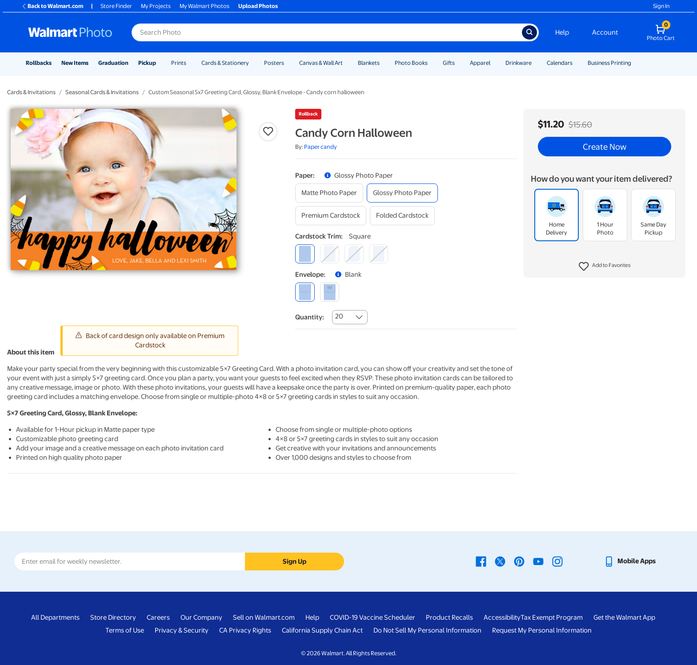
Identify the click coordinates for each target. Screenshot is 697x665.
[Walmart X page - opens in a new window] (500, 561)
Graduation (113, 63)
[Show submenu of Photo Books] (431, 63)
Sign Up (294, 561)
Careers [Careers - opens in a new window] (158, 617)
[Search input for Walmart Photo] (327, 32)
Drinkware (518, 63)
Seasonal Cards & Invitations (102, 92)
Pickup (147, 63)
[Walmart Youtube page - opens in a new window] (538, 561)
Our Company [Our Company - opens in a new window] (201, 617)
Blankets (369, 63)
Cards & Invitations (31, 92)
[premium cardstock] (330, 215)
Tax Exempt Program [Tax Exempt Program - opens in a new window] (552, 617)
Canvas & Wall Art (321, 63)
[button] (604, 266)
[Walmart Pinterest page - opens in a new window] (519, 561)
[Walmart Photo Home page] (70, 32)
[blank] (304, 292)
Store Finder (116, 6)
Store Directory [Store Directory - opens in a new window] (113, 617)
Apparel (480, 63)
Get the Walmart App (624, 617)
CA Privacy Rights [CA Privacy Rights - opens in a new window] (245, 630)
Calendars (560, 63)
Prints (178, 63)
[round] (329, 253)
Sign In (661, 6)
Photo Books (411, 63)
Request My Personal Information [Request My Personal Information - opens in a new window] (542, 630)
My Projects (156, 6)
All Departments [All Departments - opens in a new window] (55, 617)
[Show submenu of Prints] (190, 63)
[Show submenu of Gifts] (458, 63)
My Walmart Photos (204, 6)
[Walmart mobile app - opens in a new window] (630, 561)
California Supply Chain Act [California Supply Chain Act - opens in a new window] (322, 630)
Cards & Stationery (225, 63)
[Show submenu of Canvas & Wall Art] (346, 63)
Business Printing (609, 63)
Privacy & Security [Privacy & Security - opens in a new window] (181, 630)
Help (562, 32)
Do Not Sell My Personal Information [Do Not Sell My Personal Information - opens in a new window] (427, 630)
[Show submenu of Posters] (288, 63)
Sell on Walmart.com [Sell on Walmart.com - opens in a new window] (264, 617)
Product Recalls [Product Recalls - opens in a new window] (449, 617)
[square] (304, 253)
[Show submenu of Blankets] (383, 63)
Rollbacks (39, 63)
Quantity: (309, 317)
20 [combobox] (339, 316)
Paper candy (320, 146)
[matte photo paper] (329, 193)
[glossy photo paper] (402, 193)
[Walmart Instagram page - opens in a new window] (557, 561)
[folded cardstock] (402, 215)
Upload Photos (258, 6)
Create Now (604, 146)
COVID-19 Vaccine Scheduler (372, 617)
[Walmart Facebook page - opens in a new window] (481, 561)
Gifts (449, 63)
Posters (274, 63)
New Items (74, 63)
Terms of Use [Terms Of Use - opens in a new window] (124, 630)
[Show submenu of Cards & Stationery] (253, 63)
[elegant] (354, 253)
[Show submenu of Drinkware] (535, 63)
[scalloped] (378, 253)
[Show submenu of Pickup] (160, 63)
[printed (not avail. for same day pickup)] (329, 292)
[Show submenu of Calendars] (576, 63)
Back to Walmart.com (52, 6)
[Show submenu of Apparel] (494, 63)
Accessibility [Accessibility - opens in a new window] (502, 617)
